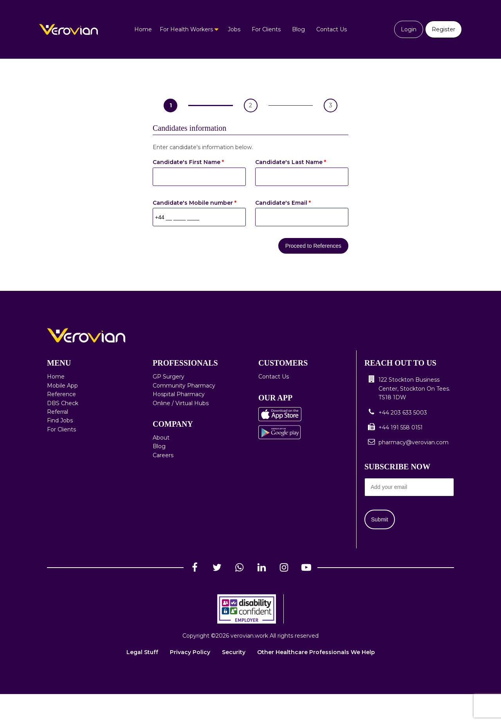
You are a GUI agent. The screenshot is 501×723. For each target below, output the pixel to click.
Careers (163, 455)
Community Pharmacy (184, 385)
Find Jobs (60, 420)
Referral (57, 411)
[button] (409, 388)
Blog (298, 29)
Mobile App (62, 385)
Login (408, 29)
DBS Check (62, 403)
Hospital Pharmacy (179, 394)
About (161, 437)
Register (443, 29)
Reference (61, 394)
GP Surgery (168, 376)
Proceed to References (313, 246)
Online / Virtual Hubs (181, 403)
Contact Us (331, 29)
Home (143, 29)
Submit (379, 519)
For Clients (266, 29)
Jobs (234, 29)
